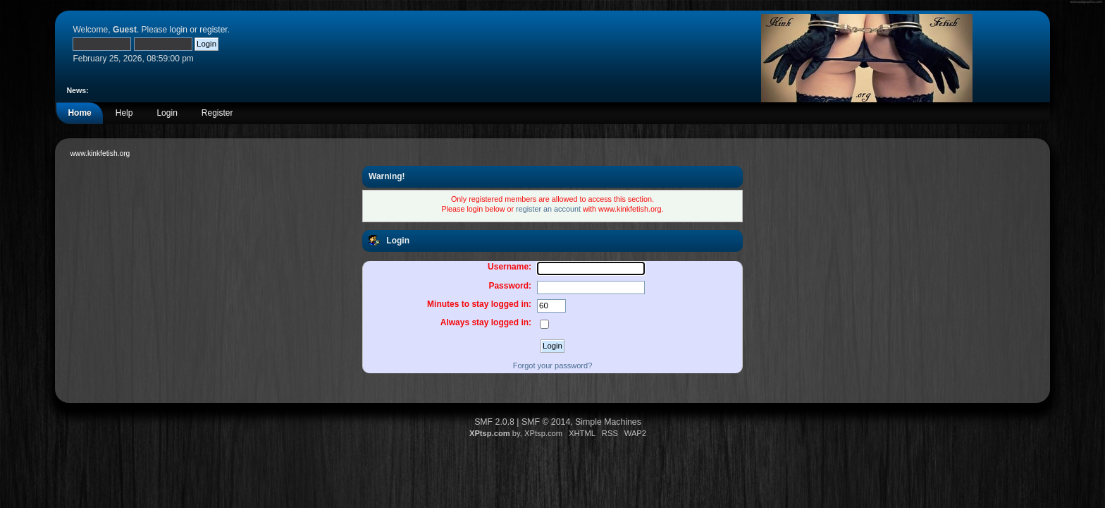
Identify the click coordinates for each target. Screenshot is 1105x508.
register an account (548, 209)
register (213, 30)
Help (124, 113)
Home (79, 113)
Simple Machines (608, 422)
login (178, 30)
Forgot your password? (553, 365)
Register (217, 113)
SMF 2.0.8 (494, 422)
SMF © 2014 (545, 422)
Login (166, 113)
